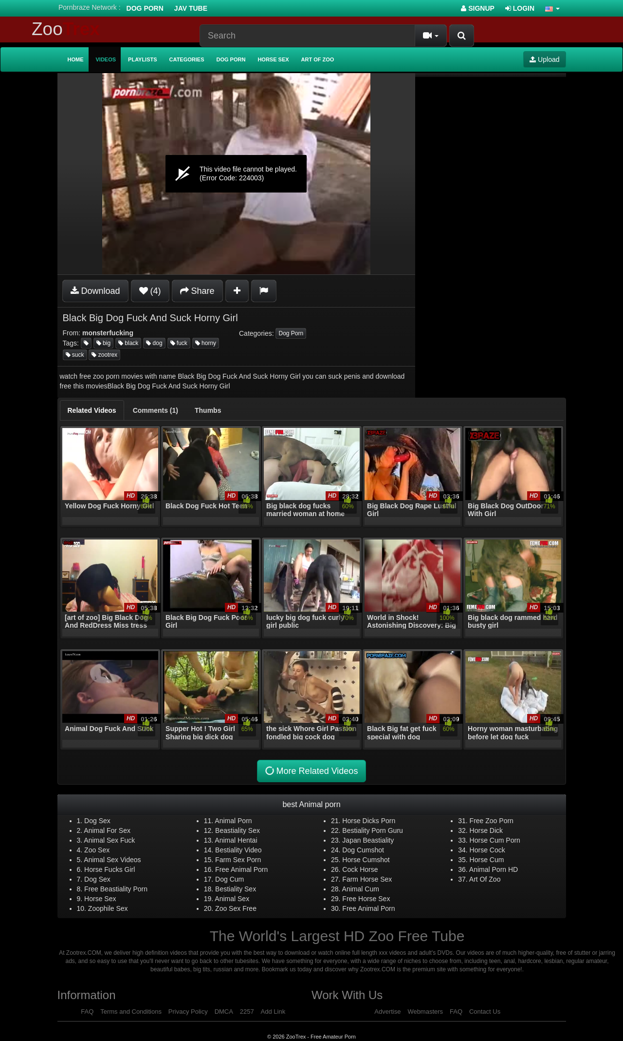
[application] (236, 173)
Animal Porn (233, 821)
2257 (247, 1011)
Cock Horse (360, 869)
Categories (186, 59)
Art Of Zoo (485, 879)
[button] (552, 8)
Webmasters (425, 1011)
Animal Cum (360, 889)
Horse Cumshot (365, 860)
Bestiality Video (238, 850)
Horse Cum (487, 860)
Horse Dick (486, 830)
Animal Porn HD (493, 869)
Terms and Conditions (131, 1011)
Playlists (142, 59)
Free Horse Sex (366, 899)
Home (76, 59)
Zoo (66, 29)
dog (154, 343)
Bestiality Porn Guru (372, 830)
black (128, 343)
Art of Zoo (317, 59)
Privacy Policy (188, 1011)
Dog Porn (145, 8)
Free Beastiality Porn (115, 889)
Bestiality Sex (235, 889)
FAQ (87, 1011)
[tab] (92, 410)
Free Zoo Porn (491, 821)
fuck (178, 343)
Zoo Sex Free (236, 908)
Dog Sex (97, 821)
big (103, 343)
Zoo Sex (97, 850)
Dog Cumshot (363, 850)
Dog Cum (229, 879)
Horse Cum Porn (495, 840)
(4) (150, 291)
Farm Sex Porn (238, 860)
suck (75, 354)
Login (519, 8)
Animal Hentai (236, 840)
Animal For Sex (107, 830)
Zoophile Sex (108, 908)
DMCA (224, 1011)
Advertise (387, 1011)
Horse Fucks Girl (109, 869)
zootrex (104, 354)
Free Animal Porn (241, 869)
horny (205, 343)
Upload (544, 59)
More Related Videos (311, 771)
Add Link (273, 1011)
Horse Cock (487, 850)
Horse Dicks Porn (368, 821)
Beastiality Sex (237, 830)
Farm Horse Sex (367, 879)
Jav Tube (190, 8)
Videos (106, 59)
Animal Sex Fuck (109, 840)
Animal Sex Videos (112, 860)
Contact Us (484, 1011)
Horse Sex (273, 59)
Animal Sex (232, 899)
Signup (478, 8)
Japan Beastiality (368, 840)
